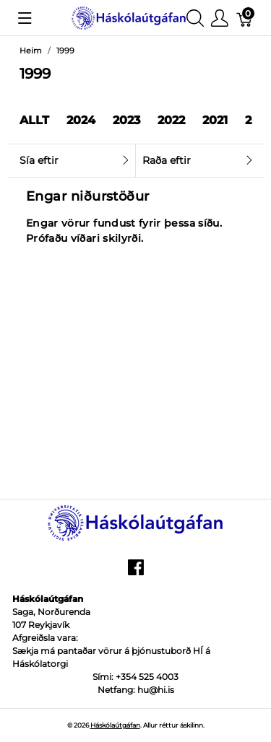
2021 (215, 120)
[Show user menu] (220, 18)
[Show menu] (25, 18)
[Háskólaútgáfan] (129, 17)
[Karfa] (245, 18)
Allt (34, 120)
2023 (126, 120)
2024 (80, 120)
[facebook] (136, 572)
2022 (171, 120)
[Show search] (195, 18)
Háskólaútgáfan (115, 725)
